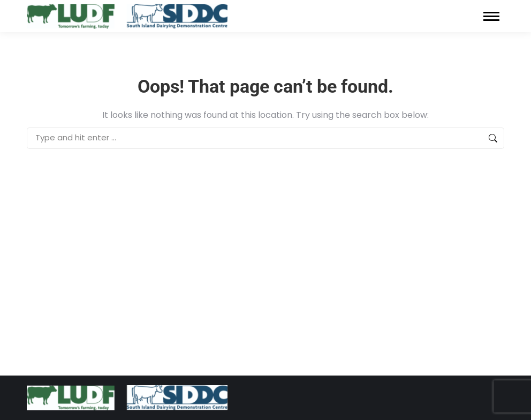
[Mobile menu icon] (491, 16)
